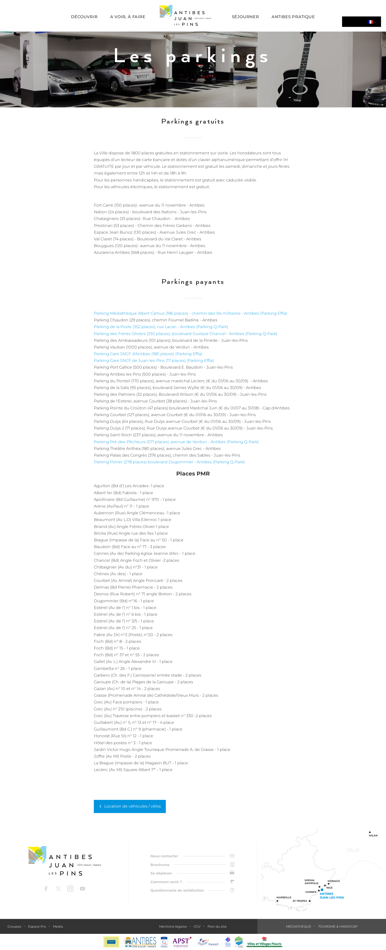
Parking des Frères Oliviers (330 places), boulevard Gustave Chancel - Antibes (169, 333)
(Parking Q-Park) (212, 326)
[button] (84, 17)
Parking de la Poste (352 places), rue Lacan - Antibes (145, 326)
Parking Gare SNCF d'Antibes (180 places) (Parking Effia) (148, 353)
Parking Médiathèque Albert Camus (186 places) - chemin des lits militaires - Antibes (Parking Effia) (190, 313)
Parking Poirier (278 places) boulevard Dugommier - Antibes (153, 462)
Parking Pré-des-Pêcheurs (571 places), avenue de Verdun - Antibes (160, 441)
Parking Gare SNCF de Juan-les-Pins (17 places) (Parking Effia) (154, 360)
